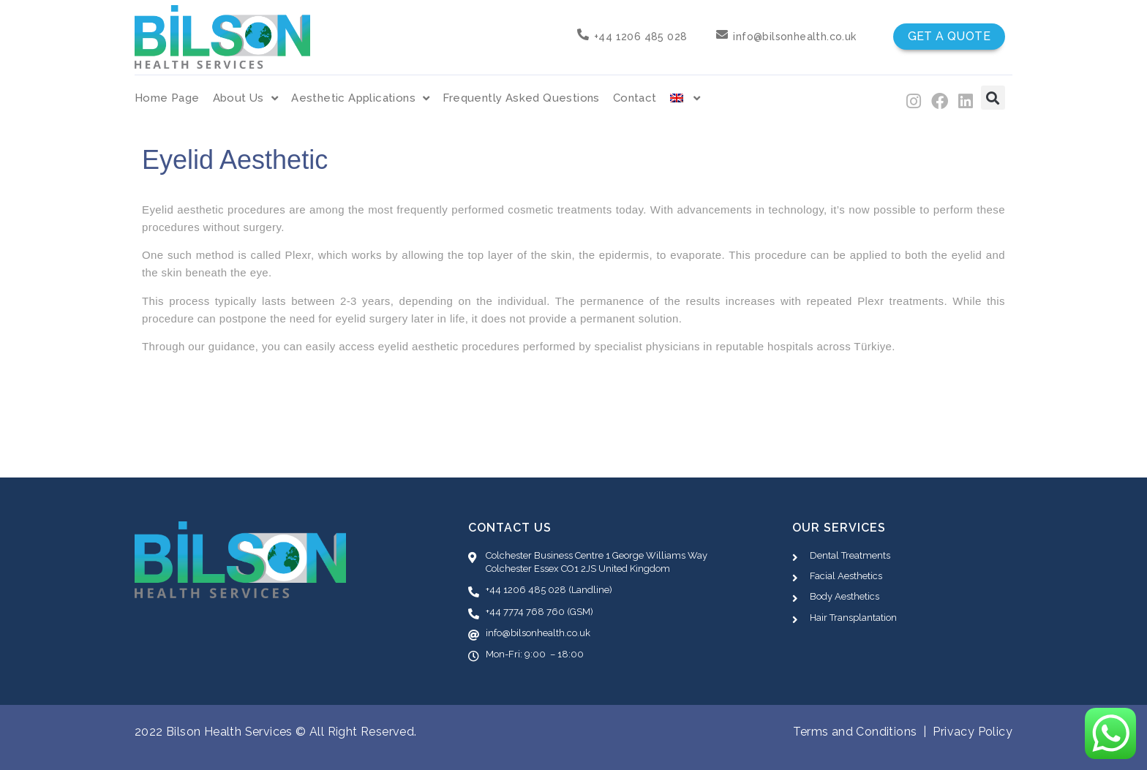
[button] (993, 98)
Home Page (167, 98)
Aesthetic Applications (360, 98)
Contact (635, 98)
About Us (246, 98)
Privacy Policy (972, 732)
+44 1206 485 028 (640, 36)
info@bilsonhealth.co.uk (794, 36)
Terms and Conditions (855, 732)
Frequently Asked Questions (521, 98)
